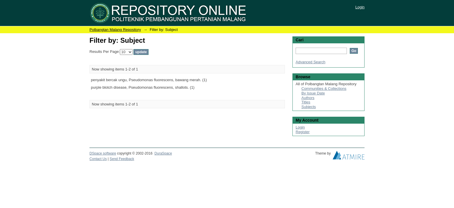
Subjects (308, 107)
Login (360, 7)
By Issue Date (313, 93)
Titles (305, 102)
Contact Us (98, 159)
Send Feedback (122, 159)
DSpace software (102, 153)
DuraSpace (163, 153)
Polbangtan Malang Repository (115, 29)
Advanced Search (310, 62)
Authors (307, 98)
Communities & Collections (323, 88)
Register (303, 132)
